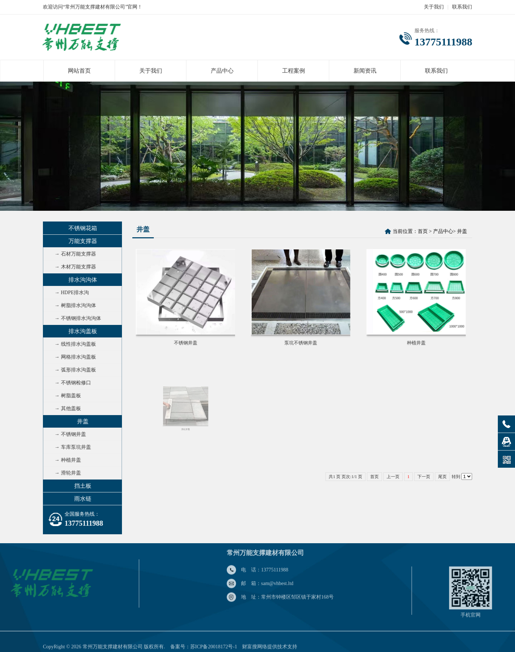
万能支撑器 (81, 241)
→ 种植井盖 (66, 460)
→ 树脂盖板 (66, 395)
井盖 (81, 421)
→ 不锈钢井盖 (68, 434)
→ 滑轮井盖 (66, 473)
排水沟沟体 (81, 280)
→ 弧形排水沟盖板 (73, 370)
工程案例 (292, 71)
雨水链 (80, 499)
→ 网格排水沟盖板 (73, 357)
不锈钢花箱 (81, 228)
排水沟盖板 (81, 331)
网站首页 (82, 71)
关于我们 (434, 6)
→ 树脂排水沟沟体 (73, 305)
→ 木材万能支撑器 (73, 266)
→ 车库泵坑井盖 (71, 447)
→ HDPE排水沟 (70, 292)
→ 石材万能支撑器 (73, 254)
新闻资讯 (363, 71)
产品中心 (222, 71)
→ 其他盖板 (66, 408)
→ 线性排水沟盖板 (73, 344)
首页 (423, 231)
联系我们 (462, 6)
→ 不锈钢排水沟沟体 (76, 318)
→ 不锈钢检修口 (71, 382)
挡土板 (80, 486)
